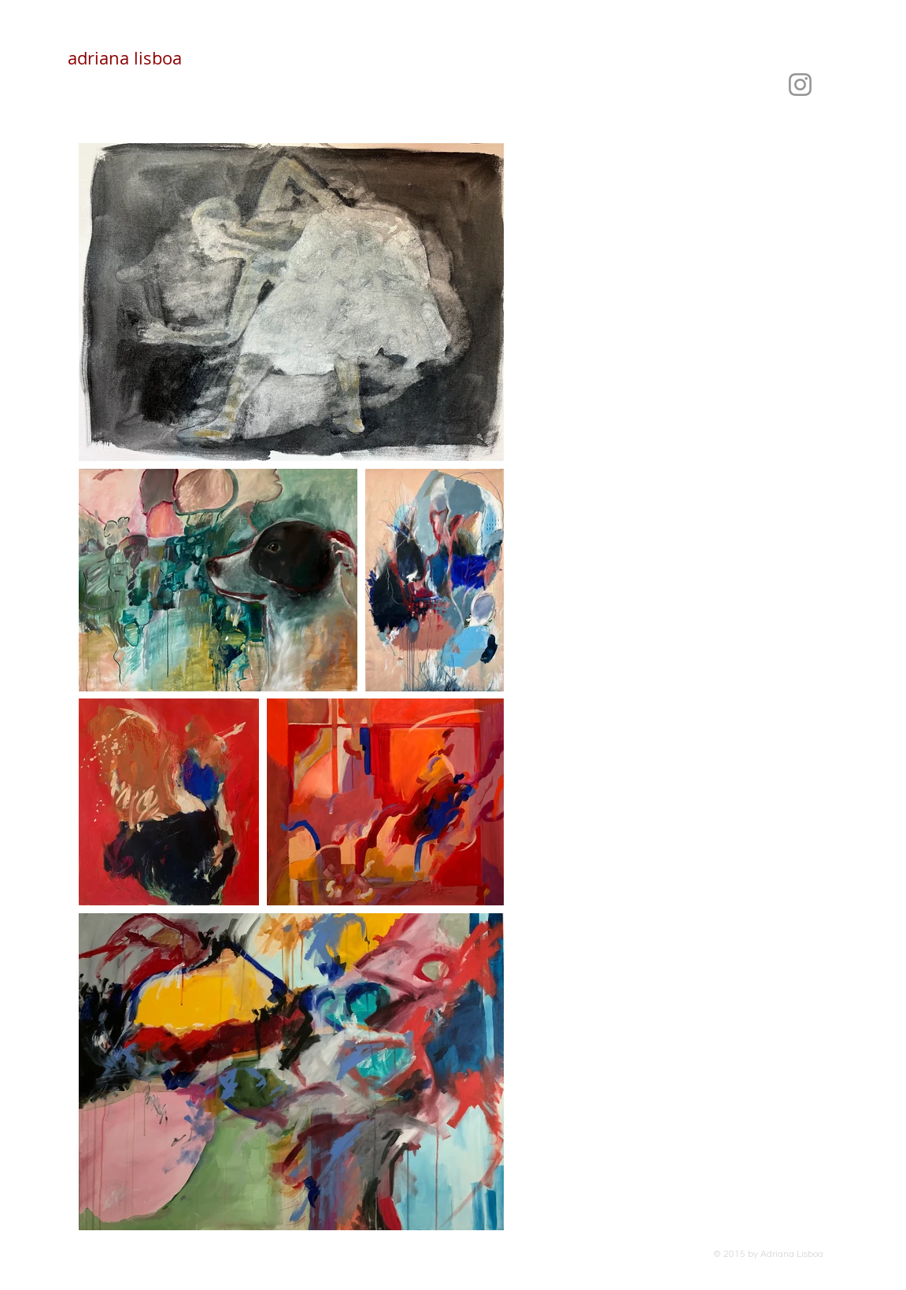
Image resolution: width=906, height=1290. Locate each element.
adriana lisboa (125, 57)
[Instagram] (800, 84)
